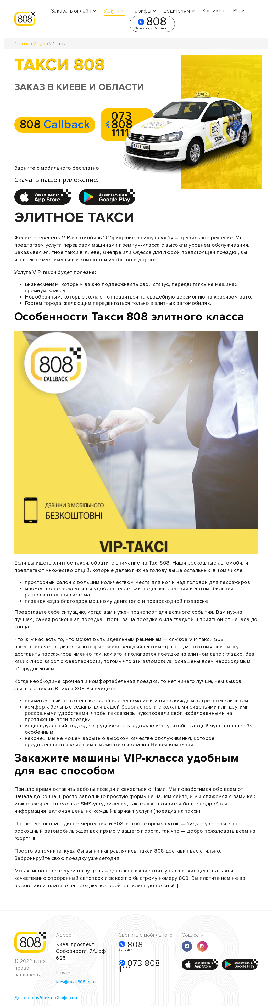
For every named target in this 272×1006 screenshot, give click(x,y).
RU (236, 10)
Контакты (213, 11)
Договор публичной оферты (45, 997)
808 (152, 24)
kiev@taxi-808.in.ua (76, 982)
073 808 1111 (139, 966)
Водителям (177, 11)
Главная (21, 43)
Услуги (112, 11)
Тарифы (141, 11)
